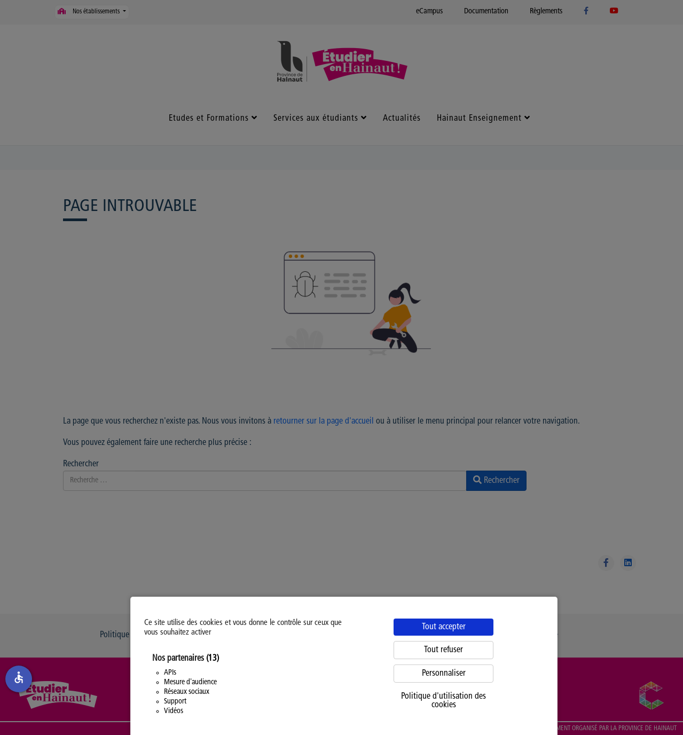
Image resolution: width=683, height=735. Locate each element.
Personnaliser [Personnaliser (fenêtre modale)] (444, 673)
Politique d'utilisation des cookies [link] (443, 700)
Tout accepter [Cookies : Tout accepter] (444, 627)
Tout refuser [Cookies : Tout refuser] (443, 650)
